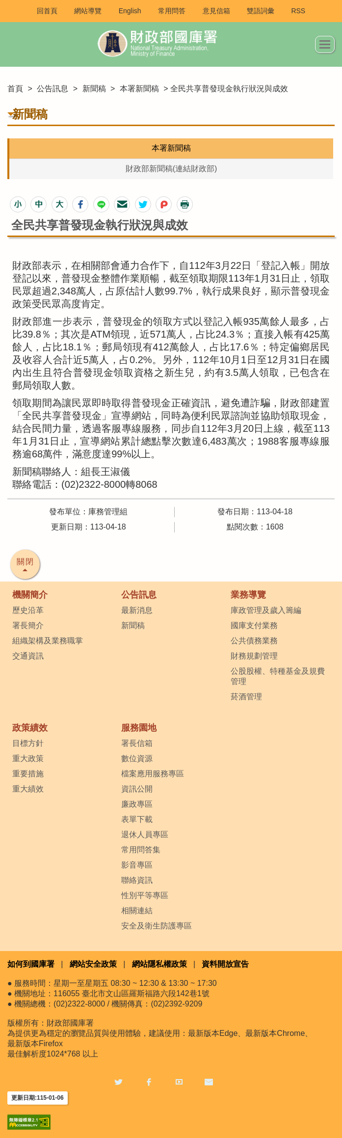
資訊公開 (137, 789)
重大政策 (28, 758)
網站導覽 (88, 11)
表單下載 (137, 819)
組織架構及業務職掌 (47, 640)
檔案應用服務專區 (152, 773)
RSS (298, 11)
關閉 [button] (25, 561)
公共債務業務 (254, 640)
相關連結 (137, 910)
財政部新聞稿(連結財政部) (171, 168)
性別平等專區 (144, 895)
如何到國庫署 (30, 964)
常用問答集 (140, 850)
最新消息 (137, 610)
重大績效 (28, 789)
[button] (18, 204)
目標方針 (28, 743)
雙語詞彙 (260, 11)
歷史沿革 (28, 610)
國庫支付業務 (254, 625)
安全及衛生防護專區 (156, 926)
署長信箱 (137, 743)
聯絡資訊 (137, 880)
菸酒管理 (246, 696)
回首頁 (47, 11)
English (130, 11)
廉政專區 (137, 804)
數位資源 (137, 758)
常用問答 (171, 11)
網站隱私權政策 (159, 964)
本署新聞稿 (139, 88)
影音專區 (137, 865)
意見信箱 (216, 11)
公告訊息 (52, 88)
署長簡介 (28, 625)
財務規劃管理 (254, 656)
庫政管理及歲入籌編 (266, 610)
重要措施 (28, 773)
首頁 (15, 88)
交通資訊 (28, 656)
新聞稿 (94, 88)
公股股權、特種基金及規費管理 (278, 676)
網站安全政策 (93, 964)
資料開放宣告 (225, 964)
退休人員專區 (144, 834)
